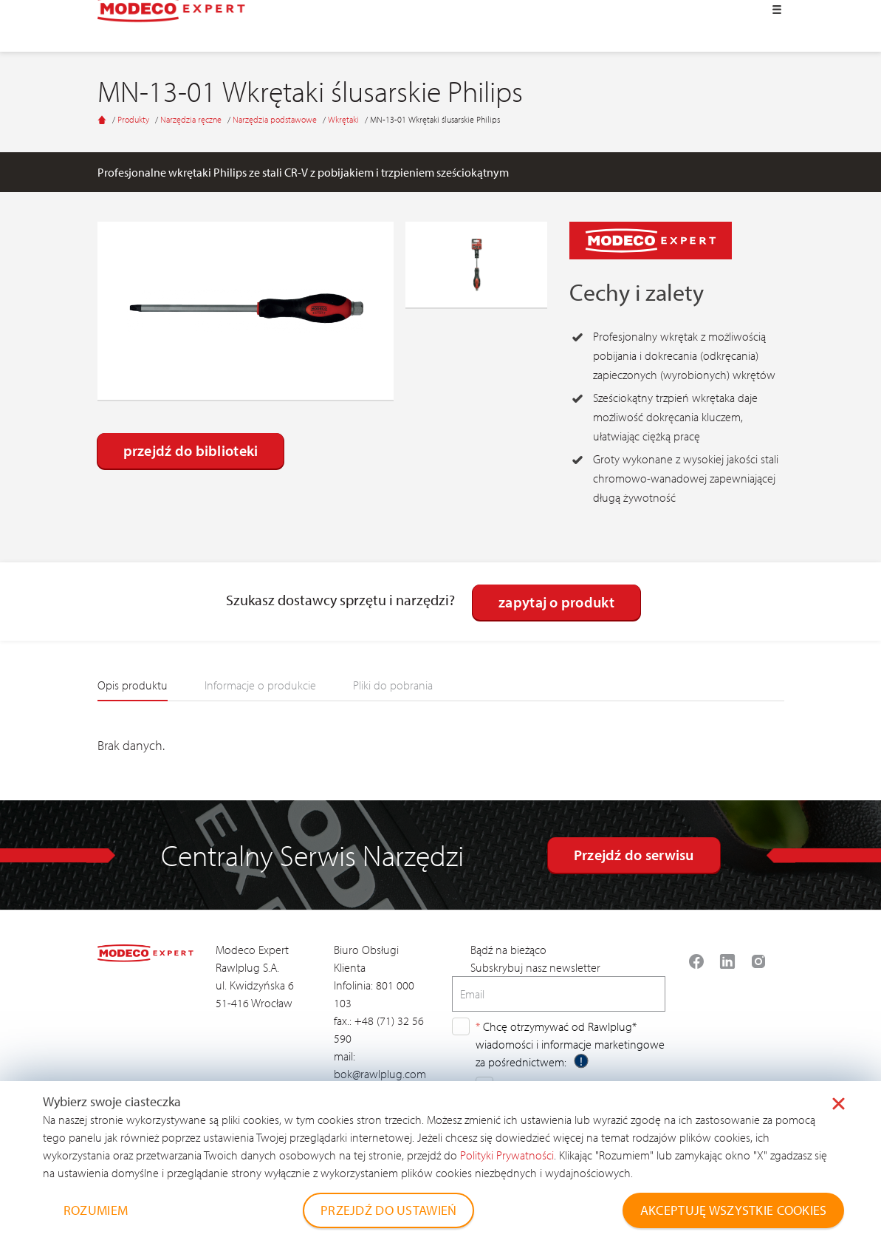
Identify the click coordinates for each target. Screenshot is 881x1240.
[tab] (132, 689)
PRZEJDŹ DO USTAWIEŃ (388, 1210)
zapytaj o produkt (556, 602)
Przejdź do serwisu (634, 854)
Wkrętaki (344, 119)
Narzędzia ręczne (192, 119)
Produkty (134, 119)
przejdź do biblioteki (190, 450)
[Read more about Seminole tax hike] (696, 961)
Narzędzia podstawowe (276, 119)
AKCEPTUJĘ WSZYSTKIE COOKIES (733, 1210)
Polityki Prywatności (507, 1155)
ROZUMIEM (96, 1210)
